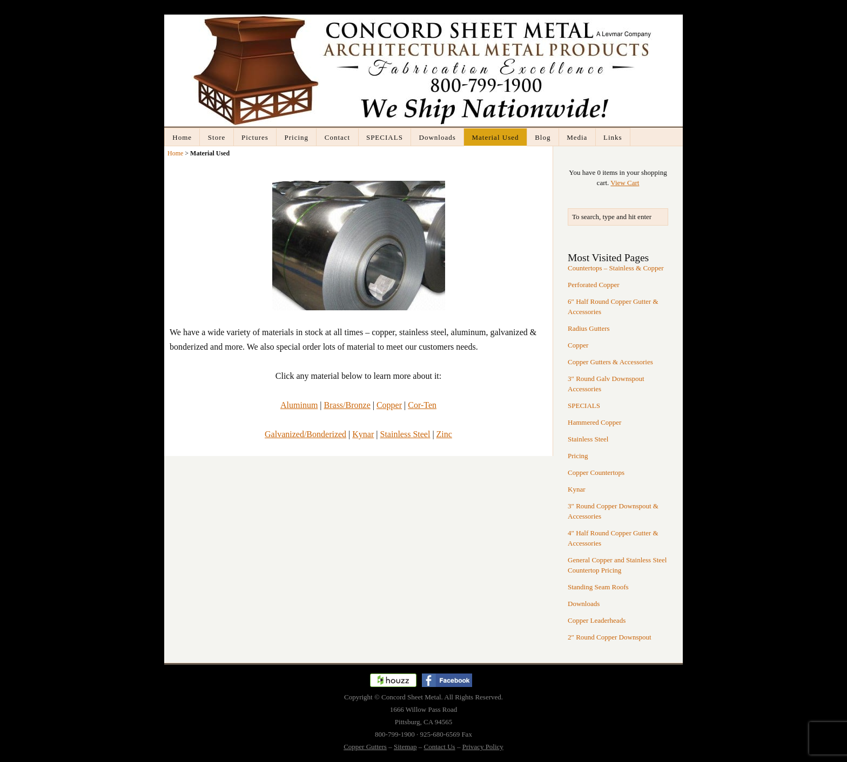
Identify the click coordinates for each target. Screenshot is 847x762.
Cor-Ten (422, 405)
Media (577, 137)
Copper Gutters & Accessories (610, 362)
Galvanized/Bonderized (305, 434)
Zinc (444, 434)
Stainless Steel (405, 434)
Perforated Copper (594, 285)
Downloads (437, 137)
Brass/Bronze (347, 405)
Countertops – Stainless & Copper (616, 268)
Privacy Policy (482, 747)
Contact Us (439, 747)
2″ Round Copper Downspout (609, 637)
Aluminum (299, 405)
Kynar (363, 434)
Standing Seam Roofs (598, 587)
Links (612, 137)
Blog (542, 137)
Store (216, 137)
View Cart (624, 183)
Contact (337, 137)
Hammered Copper (594, 422)
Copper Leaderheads (597, 620)
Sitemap (405, 747)
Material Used (495, 137)
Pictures (254, 137)
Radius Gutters (589, 328)
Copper (389, 405)
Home (182, 137)
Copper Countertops (596, 472)
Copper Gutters (365, 747)
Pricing (297, 137)
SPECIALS (384, 137)
